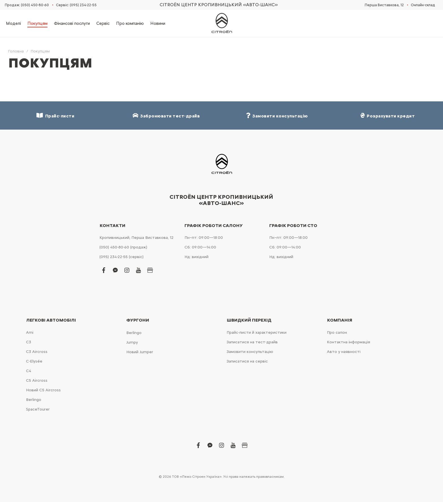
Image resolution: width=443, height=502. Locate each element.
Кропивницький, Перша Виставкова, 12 (136, 237)
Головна (16, 51)
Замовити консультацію (250, 351)
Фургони (137, 320)
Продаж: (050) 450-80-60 (27, 5)
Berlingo (33, 399)
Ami (29, 332)
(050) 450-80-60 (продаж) (123, 247)
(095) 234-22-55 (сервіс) (121, 256)
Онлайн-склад (423, 5)
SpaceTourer (38, 409)
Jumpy (132, 342)
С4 (28, 370)
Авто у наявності (344, 351)
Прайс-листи (55, 116)
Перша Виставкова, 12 (384, 5)
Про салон (337, 332)
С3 (28, 342)
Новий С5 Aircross (43, 390)
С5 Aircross (36, 380)
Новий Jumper (139, 352)
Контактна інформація (348, 342)
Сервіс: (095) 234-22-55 (76, 5)
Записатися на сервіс (247, 361)
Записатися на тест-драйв (252, 342)
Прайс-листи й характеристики (256, 332)
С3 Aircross (36, 351)
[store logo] (221, 23)
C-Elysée (34, 361)
